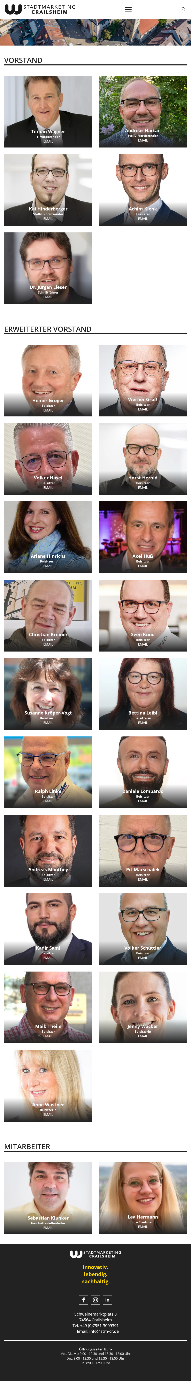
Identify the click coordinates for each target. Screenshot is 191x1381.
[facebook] (83, 1300)
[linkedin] (107, 1300)
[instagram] (95, 1300)
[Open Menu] (128, 9)
